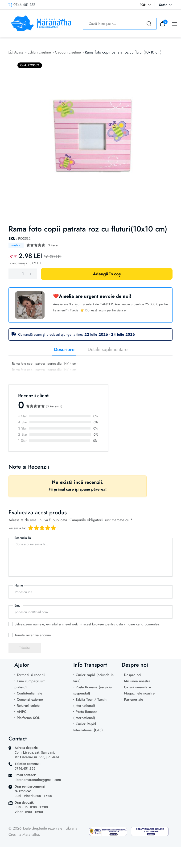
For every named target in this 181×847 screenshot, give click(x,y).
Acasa (19, 52)
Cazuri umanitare (137, 687)
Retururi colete (28, 705)
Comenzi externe (30, 699)
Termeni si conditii (31, 675)
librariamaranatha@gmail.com (38, 780)
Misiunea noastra (137, 681)
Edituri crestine (39, 52)
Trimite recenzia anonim (33, 635)
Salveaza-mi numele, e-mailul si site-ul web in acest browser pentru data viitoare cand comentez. (87, 624)
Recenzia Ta (22, 537)
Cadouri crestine (68, 52)
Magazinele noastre (139, 693)
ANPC (21, 711)
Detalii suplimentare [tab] (108, 350)
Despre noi (132, 675)
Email (18, 605)
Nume (18, 585)
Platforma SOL (28, 717)
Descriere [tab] (64, 350)
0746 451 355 (21, 4)
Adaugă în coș (107, 274)
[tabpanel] (90, 367)
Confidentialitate (29, 693)
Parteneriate (133, 699)
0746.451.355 (25, 768)
